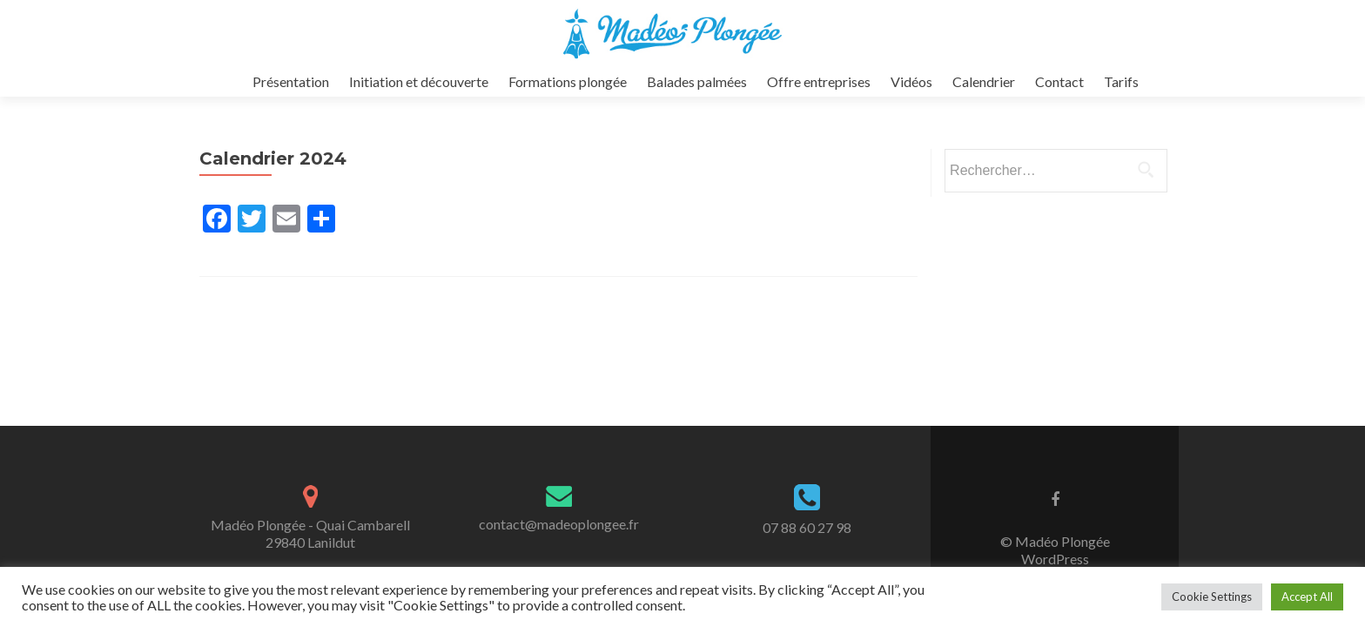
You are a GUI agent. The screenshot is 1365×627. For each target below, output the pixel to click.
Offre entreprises (819, 81)
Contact (1059, 81)
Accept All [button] (1307, 596)
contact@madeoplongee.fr (559, 524)
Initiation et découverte (418, 81)
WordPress (1055, 558)
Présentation (290, 81)
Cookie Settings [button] (1212, 596)
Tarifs (1121, 81)
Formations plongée (567, 81)
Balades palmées (697, 81)
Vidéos (911, 81)
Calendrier (983, 81)
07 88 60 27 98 (807, 527)
